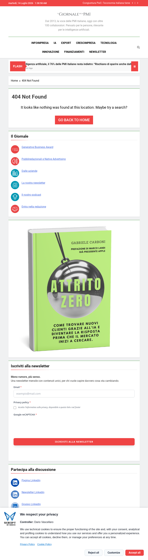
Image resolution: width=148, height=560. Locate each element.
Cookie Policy (44, 544)
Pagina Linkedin (31, 480)
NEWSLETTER (97, 51)
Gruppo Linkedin (31, 504)
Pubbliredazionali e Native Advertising (44, 159)
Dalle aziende (29, 170)
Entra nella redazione (34, 206)
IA (55, 42)
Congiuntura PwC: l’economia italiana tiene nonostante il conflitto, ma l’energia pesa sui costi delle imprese (105, 3)
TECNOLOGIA (108, 42)
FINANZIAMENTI (74, 51)
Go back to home (74, 120)
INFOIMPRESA (40, 42)
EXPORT (66, 42)
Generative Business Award (37, 147)
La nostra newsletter (33, 182)
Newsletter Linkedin (33, 492)
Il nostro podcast (31, 194)
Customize (114, 552)
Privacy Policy (27, 544)
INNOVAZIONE (50, 51)
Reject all (93, 552)
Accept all (134, 552)
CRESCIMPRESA (86, 42)
